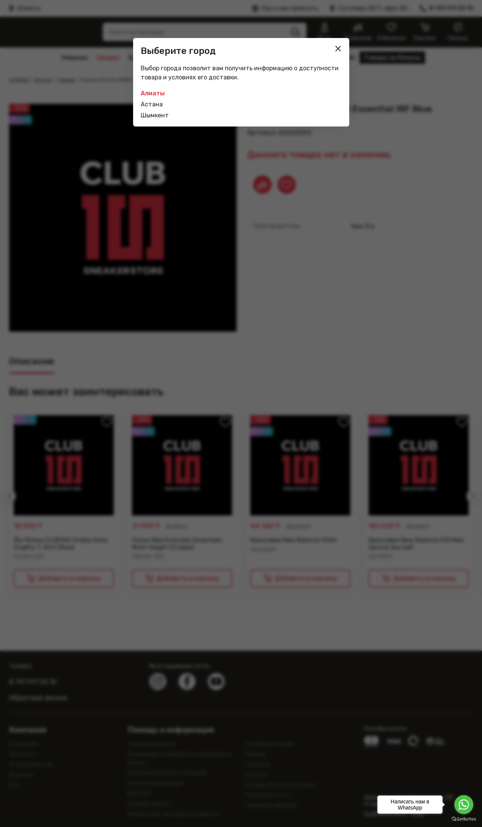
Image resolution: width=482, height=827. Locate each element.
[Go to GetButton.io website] (464, 819)
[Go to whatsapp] (463, 804)
